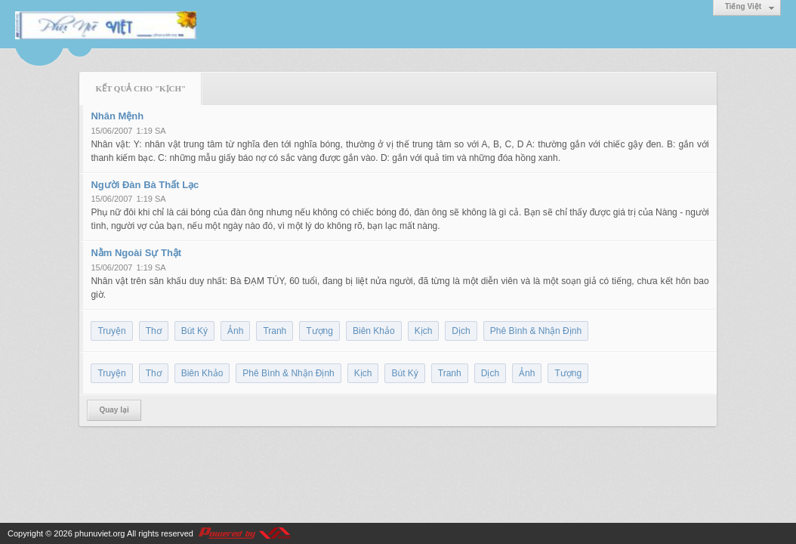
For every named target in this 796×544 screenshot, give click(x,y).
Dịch (461, 331)
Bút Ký (194, 331)
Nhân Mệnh (117, 116)
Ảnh (235, 331)
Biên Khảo (374, 331)
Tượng (319, 331)
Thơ (154, 331)
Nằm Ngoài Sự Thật (136, 252)
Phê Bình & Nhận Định (536, 331)
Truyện (111, 331)
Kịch (424, 331)
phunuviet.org (100, 533)
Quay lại (113, 410)
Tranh (274, 331)
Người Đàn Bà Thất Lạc (145, 184)
